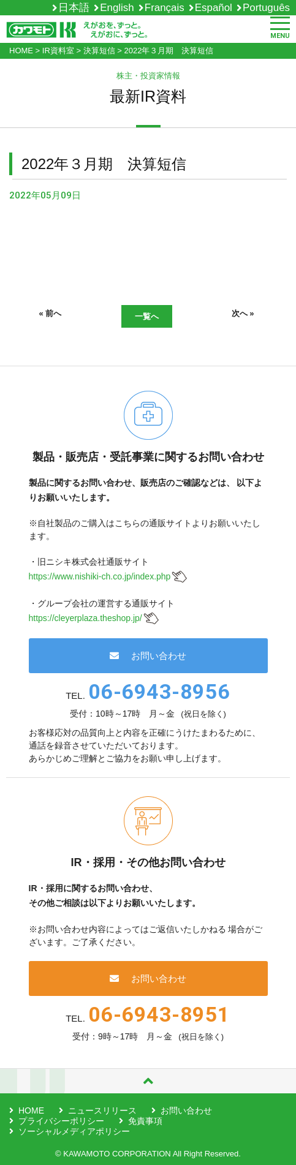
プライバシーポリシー (61, 1121)
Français (164, 7)
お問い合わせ (148, 655)
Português (266, 7)
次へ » (243, 313)
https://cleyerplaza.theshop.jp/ (85, 618)
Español (213, 7)
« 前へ (50, 313)
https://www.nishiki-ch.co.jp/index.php (100, 576)
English (117, 7)
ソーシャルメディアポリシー (74, 1131)
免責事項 (145, 1121)
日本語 (73, 7)
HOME (31, 1110)
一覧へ (147, 316)
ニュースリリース (102, 1110)
